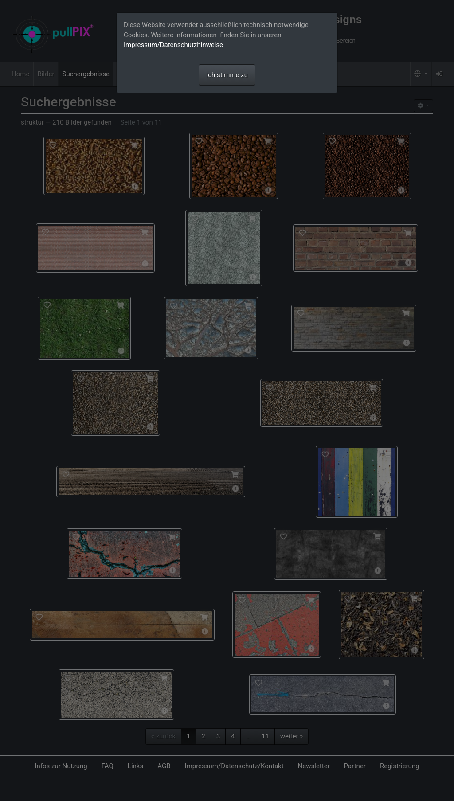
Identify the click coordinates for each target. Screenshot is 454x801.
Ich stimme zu (227, 75)
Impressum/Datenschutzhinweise (173, 45)
